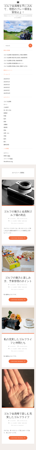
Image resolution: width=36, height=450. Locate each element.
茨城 (5, 136)
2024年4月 (7, 81)
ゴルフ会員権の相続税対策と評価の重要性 (15, 55)
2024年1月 (7, 90)
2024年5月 (7, 79)
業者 (5, 121)
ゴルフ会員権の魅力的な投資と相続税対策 (15, 57)
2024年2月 (7, 87)
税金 (5, 130)
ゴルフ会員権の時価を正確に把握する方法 (15, 66)
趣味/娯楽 (6, 144)
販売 (5, 139)
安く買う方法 (7, 110)
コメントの (8, 158)
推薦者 (5, 113)
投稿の (7, 156)
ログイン (6, 153)
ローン (5, 104)
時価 (5, 116)
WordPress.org (8, 161)
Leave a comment (18, 223)
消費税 (5, 124)
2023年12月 (7, 93)
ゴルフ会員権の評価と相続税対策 (13, 60)
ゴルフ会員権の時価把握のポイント (14, 63)
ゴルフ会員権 (7, 101)
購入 (5, 141)
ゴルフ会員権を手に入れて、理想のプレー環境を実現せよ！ (18, 9)
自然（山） (7, 133)
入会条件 (6, 107)
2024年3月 (7, 84)
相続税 (5, 127)
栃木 (5, 119)
